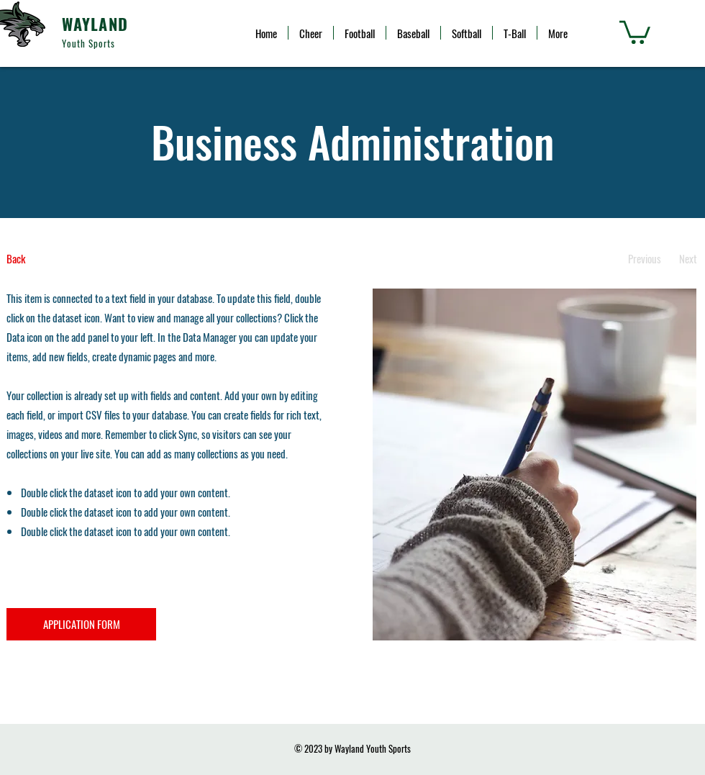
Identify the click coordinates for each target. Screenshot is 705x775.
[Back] (60, 258)
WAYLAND (95, 23)
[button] (634, 31)
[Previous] (644, 258)
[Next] (688, 258)
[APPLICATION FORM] (81, 624)
